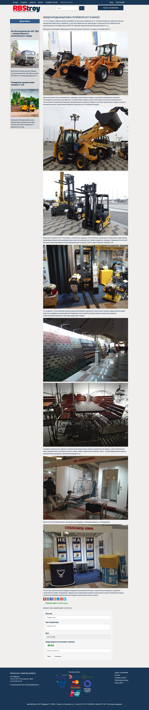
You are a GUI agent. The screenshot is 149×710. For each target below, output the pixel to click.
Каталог (117, 675)
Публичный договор (121, 680)
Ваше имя (48, 614)
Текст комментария (52, 622)
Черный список (66, 2)
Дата (47, 633)
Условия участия (120, 677)
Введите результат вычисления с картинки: (60, 642)
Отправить (58, 656)
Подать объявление (110, 8)
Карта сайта (119, 683)
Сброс (49, 656)
